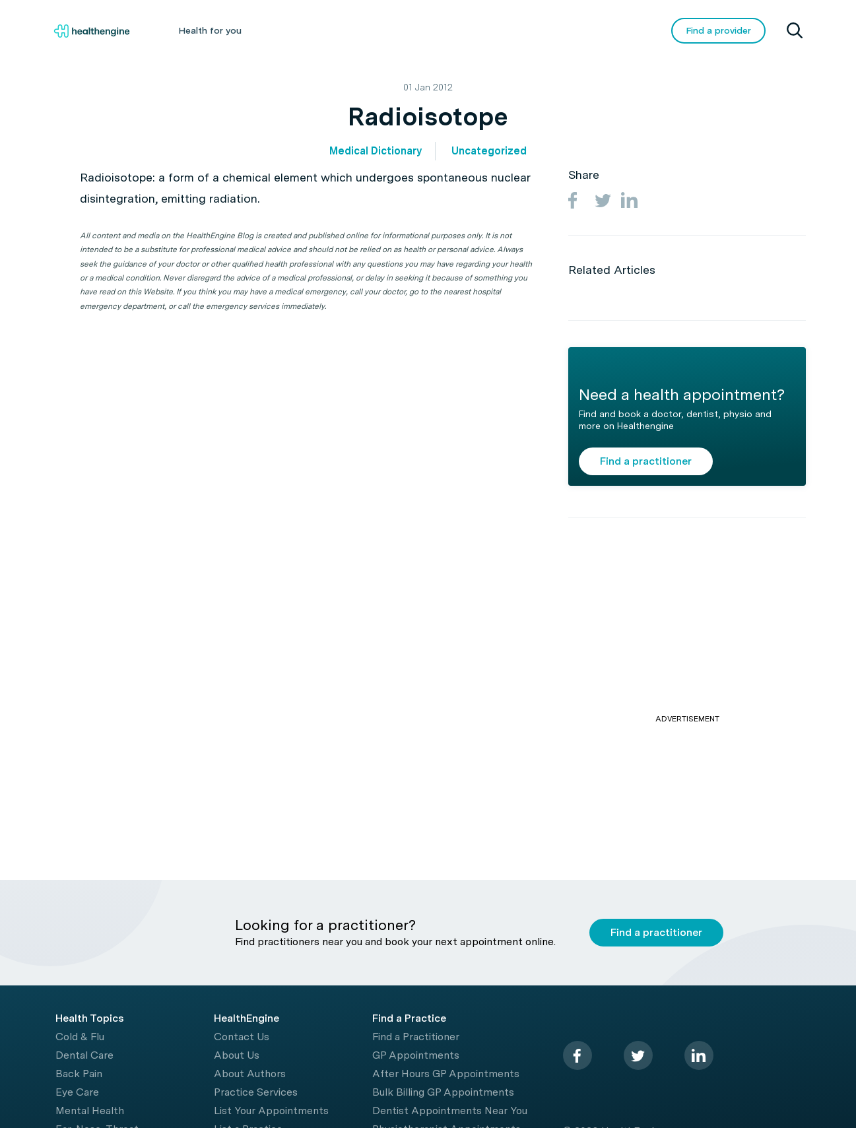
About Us (236, 1055)
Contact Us (241, 1036)
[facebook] (577, 1055)
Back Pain (78, 1073)
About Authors (250, 1073)
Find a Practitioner (415, 1036)
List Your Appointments (271, 1110)
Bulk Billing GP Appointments (443, 1092)
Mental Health (89, 1110)
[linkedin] (698, 1055)
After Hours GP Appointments (445, 1073)
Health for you (210, 30)
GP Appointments (415, 1055)
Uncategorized (489, 151)
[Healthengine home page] (91, 31)
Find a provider (718, 30)
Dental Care (84, 1055)
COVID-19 (593, 30)
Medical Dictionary (375, 151)
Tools (462, 30)
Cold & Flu (79, 1036)
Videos (523, 30)
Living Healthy (386, 30)
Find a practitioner (646, 461)
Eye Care (77, 1092)
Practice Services (256, 1092)
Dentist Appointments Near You (449, 1110)
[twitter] (638, 1055)
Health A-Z (299, 30)
